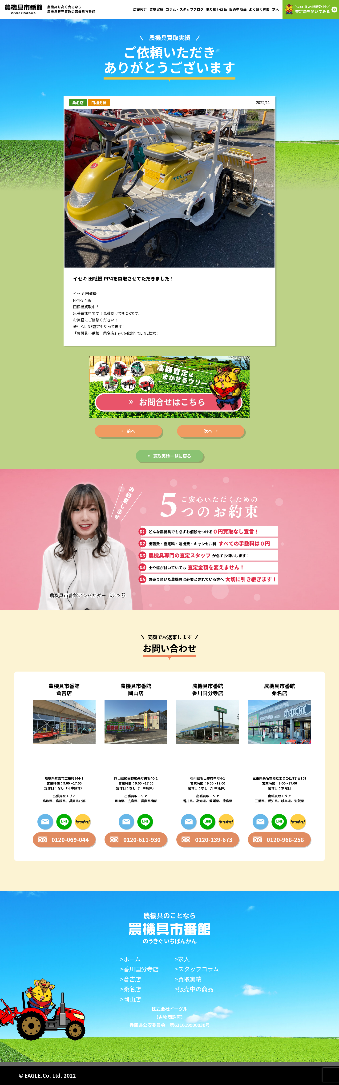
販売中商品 (238, 9)
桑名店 (78, 102)
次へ (208, 431)
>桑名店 (130, 989)
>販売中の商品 (194, 989)
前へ (131, 431)
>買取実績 (188, 979)
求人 (275, 9)
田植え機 (98, 102)
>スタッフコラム (197, 969)
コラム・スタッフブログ (185, 9)
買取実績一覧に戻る (172, 456)
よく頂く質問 (259, 9)
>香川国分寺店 (139, 969)
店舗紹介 (140, 9)
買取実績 (156, 9)
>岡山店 (130, 999)
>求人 (182, 959)
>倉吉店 (130, 979)
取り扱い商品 (216, 9)
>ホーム (130, 959)
